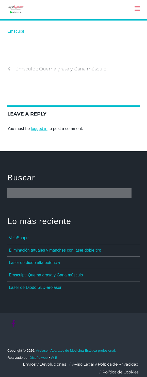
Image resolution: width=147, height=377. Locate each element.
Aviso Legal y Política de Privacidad (105, 364)
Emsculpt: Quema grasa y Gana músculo (56, 68)
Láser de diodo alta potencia (34, 262)
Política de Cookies (121, 372)
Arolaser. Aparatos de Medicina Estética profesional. (76, 350)
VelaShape (18, 238)
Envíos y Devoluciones (44, 364)
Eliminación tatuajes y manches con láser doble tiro (55, 250)
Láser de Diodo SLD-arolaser (35, 287)
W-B (54, 358)
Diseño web (39, 358)
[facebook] (13, 324)
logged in (39, 128)
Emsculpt (15, 31)
